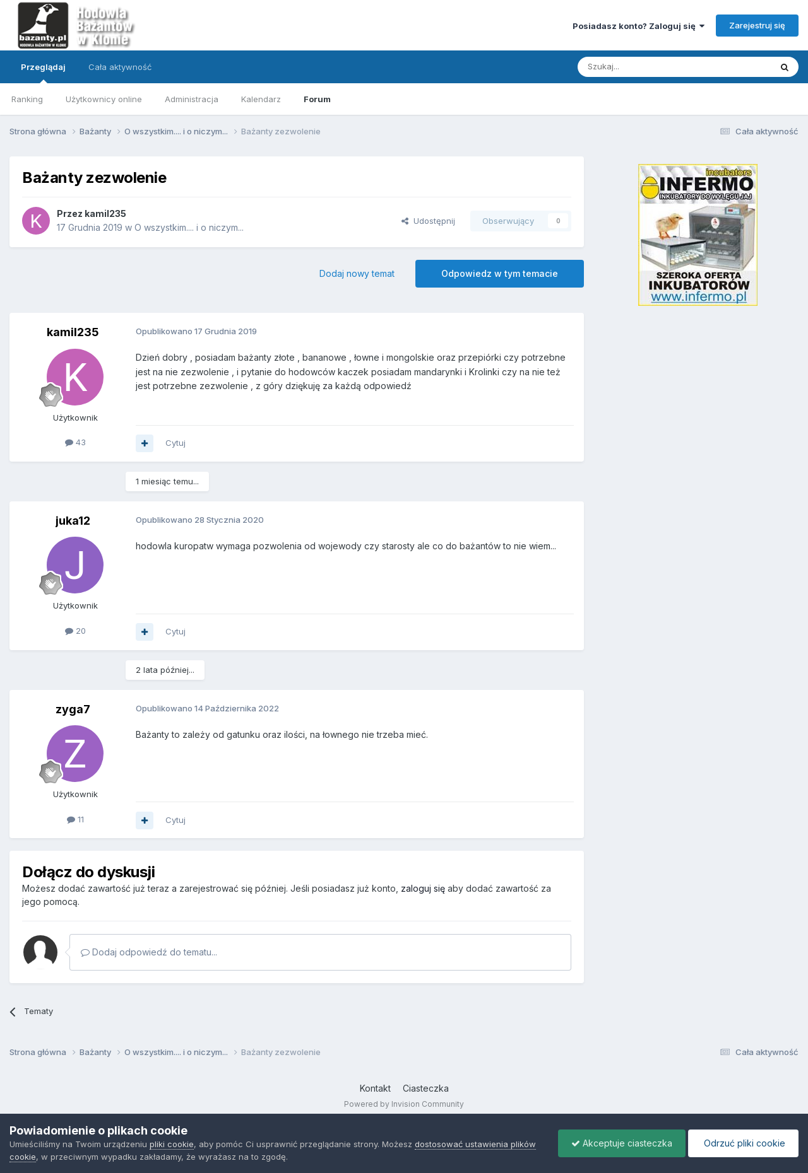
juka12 (73, 520)
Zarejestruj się (757, 25)
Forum (317, 99)
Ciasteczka (426, 1088)
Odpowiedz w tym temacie (499, 273)
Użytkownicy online (104, 99)
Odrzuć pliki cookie (743, 1143)
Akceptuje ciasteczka (621, 1143)
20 (75, 631)
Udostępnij (428, 221)
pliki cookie (172, 1144)
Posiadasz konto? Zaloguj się (638, 26)
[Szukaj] (643, 67)
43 (75, 442)
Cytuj (175, 443)
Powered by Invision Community (404, 1104)
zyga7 (73, 709)
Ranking (27, 99)
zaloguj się (423, 888)
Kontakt (375, 1088)
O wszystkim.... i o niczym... (189, 227)
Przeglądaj (43, 72)
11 (75, 819)
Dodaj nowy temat (357, 273)
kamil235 (105, 213)
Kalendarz (261, 99)
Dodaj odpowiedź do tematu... (149, 952)
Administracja (191, 99)
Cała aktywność (120, 67)
